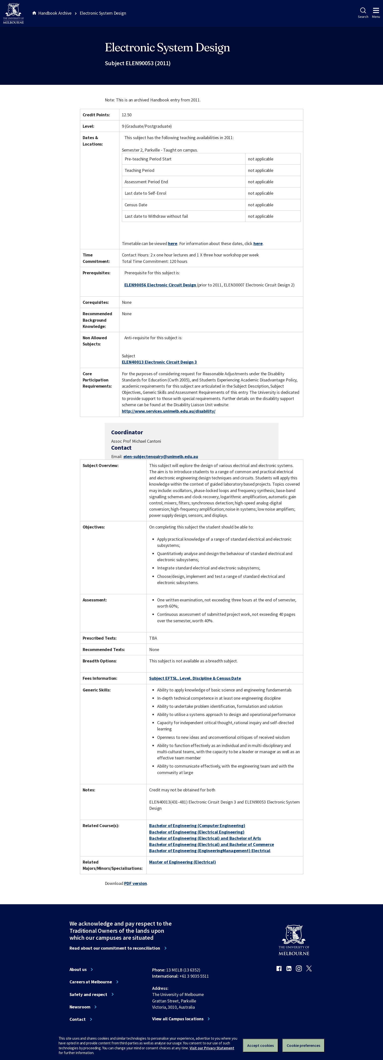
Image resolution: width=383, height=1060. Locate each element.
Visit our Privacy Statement (212, 1048)
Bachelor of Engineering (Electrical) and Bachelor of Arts (205, 838)
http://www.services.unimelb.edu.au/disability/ (168, 411)
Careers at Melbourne (91, 982)
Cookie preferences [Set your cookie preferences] (303, 1045)
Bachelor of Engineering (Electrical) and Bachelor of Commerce (211, 844)
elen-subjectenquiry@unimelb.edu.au (160, 456)
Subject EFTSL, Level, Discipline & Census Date (195, 678)
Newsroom (80, 1007)
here (172, 243)
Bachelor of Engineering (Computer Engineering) (197, 825)
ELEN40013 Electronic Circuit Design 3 (159, 362)
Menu (376, 13)
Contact (78, 1019)
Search (363, 13)
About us (78, 969)
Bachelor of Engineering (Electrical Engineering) (196, 832)
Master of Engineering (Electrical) (182, 862)
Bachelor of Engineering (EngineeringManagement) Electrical (209, 850)
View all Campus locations (178, 1019)
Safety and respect (88, 994)
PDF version (135, 883)
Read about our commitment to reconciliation (115, 948)
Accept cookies (260, 1045)
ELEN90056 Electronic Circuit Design (160, 285)
